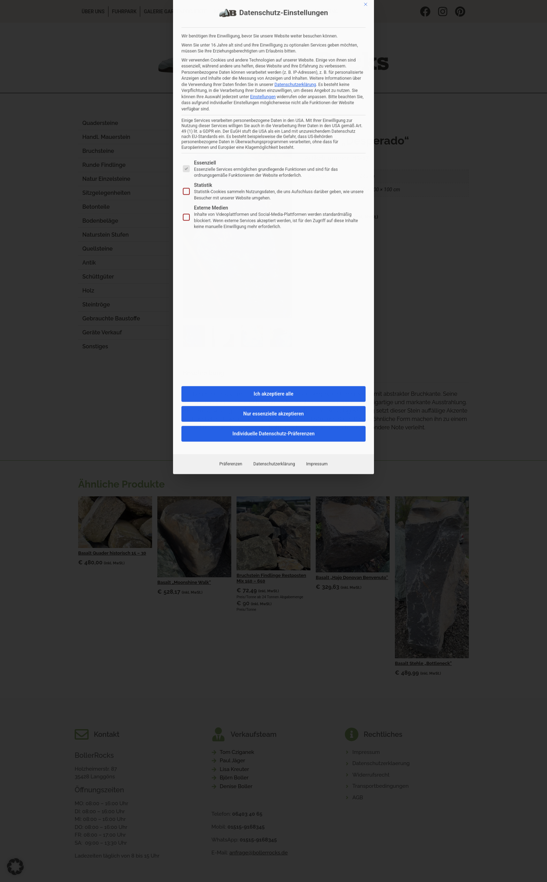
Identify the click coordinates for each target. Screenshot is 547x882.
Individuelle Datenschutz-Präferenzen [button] (273, 291)
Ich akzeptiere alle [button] (273, 251)
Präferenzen (230, 321)
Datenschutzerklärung (274, 321)
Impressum (317, 321)
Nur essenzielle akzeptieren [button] (273, 271)
